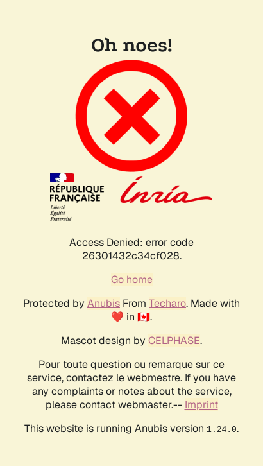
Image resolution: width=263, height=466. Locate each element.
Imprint (201, 404)
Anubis (103, 303)
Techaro (167, 303)
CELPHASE (174, 340)
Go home (132, 279)
